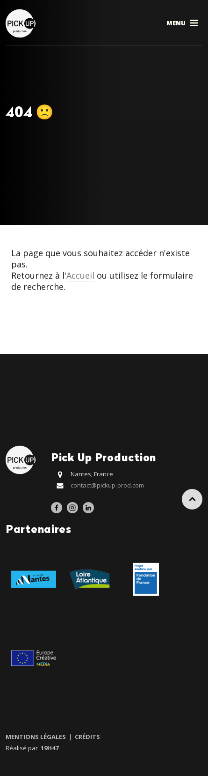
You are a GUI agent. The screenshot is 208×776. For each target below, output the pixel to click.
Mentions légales (36, 736)
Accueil (80, 275)
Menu (183, 23)
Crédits (86, 736)
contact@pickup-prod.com (107, 485)
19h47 (49, 748)
